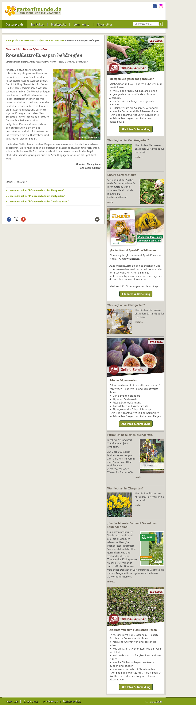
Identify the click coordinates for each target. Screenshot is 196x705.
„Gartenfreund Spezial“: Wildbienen (132, 250)
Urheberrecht (50, 701)
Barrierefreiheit (72, 701)
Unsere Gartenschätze (121, 175)
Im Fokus (37, 24)
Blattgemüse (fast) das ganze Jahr (131, 79)
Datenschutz (30, 701)
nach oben (156, 701)
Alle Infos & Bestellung (136, 294)
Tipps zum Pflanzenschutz (51, 40)
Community (81, 24)
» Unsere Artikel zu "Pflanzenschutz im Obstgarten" (35, 196)
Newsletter (104, 24)
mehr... (111, 581)
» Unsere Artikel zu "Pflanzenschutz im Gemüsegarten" (37, 201)
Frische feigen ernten (123, 380)
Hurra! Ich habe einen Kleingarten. (130, 435)
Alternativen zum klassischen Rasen (133, 630)
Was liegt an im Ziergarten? (125, 488)
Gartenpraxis (14, 24)
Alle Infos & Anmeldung (135, 129)
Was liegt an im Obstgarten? (126, 305)
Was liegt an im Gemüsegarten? (128, 140)
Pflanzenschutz (28, 40)
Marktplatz (58, 24)
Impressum (12, 701)
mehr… (139, 157)
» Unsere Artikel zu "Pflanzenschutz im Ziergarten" (35, 190)
